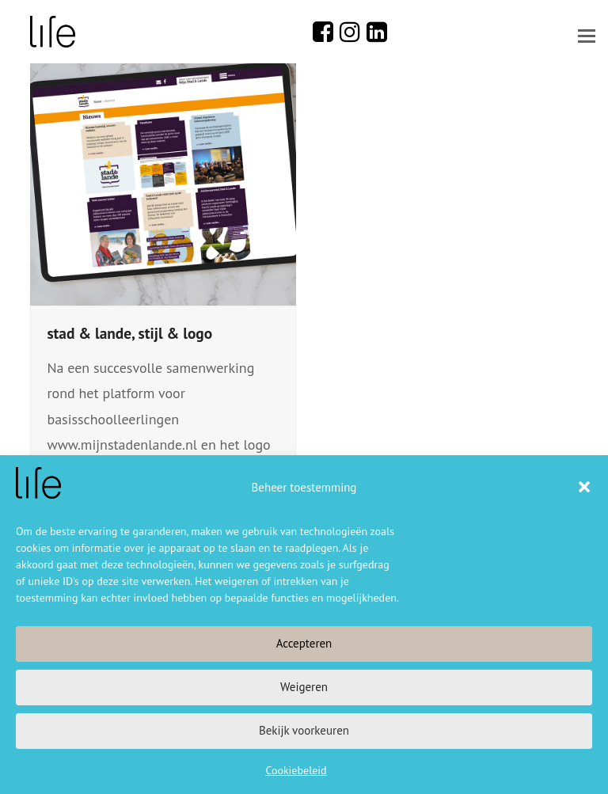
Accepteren (304, 643)
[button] (584, 487)
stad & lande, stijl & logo (129, 333)
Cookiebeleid (295, 770)
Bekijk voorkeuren (304, 730)
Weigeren (304, 686)
